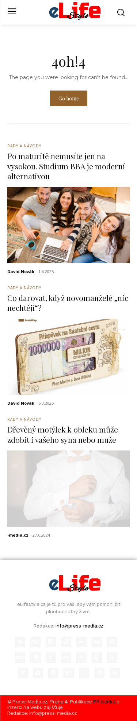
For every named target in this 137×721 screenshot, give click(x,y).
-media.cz (17, 535)
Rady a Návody (24, 146)
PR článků (104, 702)
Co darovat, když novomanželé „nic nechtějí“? (67, 303)
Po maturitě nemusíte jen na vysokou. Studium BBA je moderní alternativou (66, 166)
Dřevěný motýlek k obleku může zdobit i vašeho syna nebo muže (62, 434)
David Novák (20, 271)
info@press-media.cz (79, 626)
